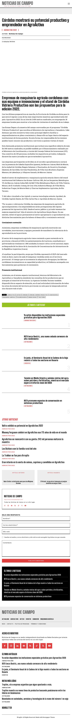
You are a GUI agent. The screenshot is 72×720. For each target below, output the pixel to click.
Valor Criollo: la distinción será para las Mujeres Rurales (18, 482)
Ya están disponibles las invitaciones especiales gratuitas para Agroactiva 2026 (44, 316)
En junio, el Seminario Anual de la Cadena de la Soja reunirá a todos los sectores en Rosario (46, 359)
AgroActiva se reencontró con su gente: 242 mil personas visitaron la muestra (32, 440)
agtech (18, 294)
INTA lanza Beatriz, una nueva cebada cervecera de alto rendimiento (46, 337)
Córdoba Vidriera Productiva (38, 294)
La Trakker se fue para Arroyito (15, 455)
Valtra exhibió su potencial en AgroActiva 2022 (22, 425)
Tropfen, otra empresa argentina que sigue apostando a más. (27, 684)
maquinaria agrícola (9, 297)
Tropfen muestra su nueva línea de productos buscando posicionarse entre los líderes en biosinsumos (33, 691)
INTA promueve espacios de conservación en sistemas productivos (43, 401)
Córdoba (25, 294)
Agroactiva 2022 (8, 429)
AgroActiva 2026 (30, 320)
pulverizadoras (22, 297)
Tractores (41, 297)
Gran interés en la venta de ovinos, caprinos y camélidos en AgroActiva (33, 462)
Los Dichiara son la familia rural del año (19, 448)
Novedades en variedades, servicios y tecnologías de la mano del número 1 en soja (35, 698)
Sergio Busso (32, 297)
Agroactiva (11, 294)
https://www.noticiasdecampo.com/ (13, 499)
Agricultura (6, 687)
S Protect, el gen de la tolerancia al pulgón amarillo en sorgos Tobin (54, 482)
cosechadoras (53, 294)
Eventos (27, 363)
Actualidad (28, 342)
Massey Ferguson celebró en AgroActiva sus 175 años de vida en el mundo (34, 432)
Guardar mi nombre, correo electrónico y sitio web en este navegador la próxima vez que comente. (35, 537)
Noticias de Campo (16, 34)
